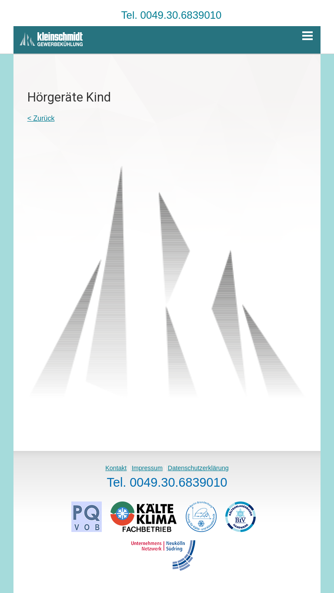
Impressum (147, 467)
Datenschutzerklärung (198, 467)
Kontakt (116, 467)
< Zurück (41, 118)
